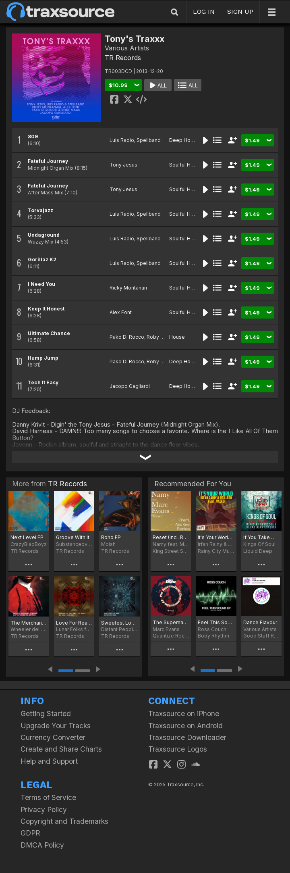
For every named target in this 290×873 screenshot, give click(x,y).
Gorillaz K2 (42, 259)
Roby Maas (160, 337)
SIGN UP (240, 11)
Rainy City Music (216, 551)
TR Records (123, 58)
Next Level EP (27, 537)
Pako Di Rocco (127, 337)
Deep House (184, 140)
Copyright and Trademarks (64, 821)
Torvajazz (40, 210)
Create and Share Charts (61, 749)
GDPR (30, 833)
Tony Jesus (123, 165)
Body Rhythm (213, 636)
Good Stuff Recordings (261, 636)
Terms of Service (48, 797)
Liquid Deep (257, 551)
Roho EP (111, 537)
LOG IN (204, 11)
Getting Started (46, 713)
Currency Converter (53, 737)
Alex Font (121, 312)
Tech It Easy (43, 382)
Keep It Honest (46, 309)
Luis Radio (122, 140)
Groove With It (72, 537)
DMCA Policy (42, 845)
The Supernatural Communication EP (171, 622)
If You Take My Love (261, 537)
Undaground (44, 235)
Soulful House (186, 165)
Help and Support (49, 761)
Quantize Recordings (171, 636)
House (177, 337)
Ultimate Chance (49, 333)
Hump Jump (43, 358)
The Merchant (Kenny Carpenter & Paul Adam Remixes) (28, 623)
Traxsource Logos (177, 749)
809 (33, 136)
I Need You (41, 284)
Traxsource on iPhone (183, 713)
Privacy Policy (44, 809)
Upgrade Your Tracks (56, 725)
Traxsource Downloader (187, 737)
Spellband (149, 140)
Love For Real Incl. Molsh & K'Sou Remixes (74, 623)
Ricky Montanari (128, 288)
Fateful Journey (48, 161)
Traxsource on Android (185, 725)
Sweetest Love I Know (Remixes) (119, 623)
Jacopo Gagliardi (130, 386)
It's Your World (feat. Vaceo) (216, 537)
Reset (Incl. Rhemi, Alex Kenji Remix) (171, 537)
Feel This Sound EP (216, 622)
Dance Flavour (260, 622)
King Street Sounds (171, 551)
